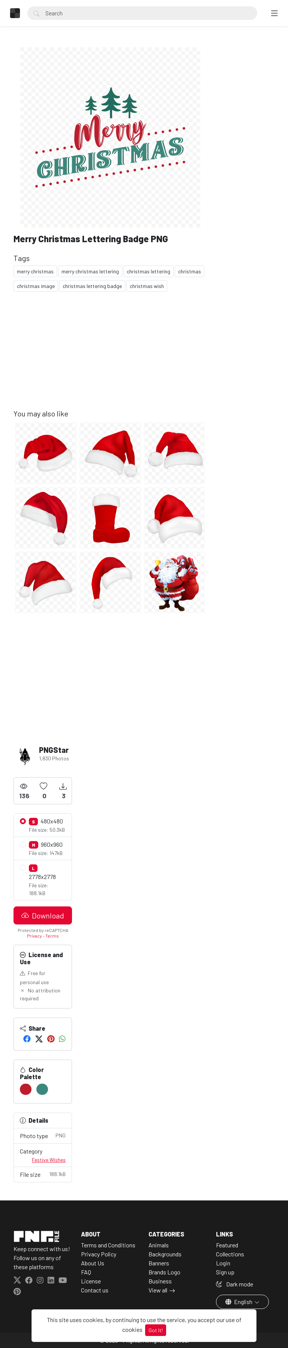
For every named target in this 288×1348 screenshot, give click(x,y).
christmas (189, 271)
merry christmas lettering (90, 271)
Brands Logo (164, 1272)
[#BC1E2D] (26, 1089)
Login (223, 1263)
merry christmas (35, 271)
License (91, 1281)
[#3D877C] (42, 1089)
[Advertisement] (110, 356)
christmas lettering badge (92, 286)
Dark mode (234, 1284)
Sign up (225, 1272)
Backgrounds (165, 1254)
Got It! (155, 1330)
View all (157, 1290)
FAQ (86, 1272)
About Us (92, 1263)
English (239, 1301)
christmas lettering (148, 271)
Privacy (34, 935)
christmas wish (147, 286)
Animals (158, 1244)
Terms (52, 935)
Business (160, 1281)
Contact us (94, 1290)
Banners (158, 1263)
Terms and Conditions (108, 1244)
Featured (227, 1244)
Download (42, 915)
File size (43, 1174)
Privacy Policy (98, 1254)
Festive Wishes (49, 1160)
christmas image (36, 286)
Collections (230, 1254)
